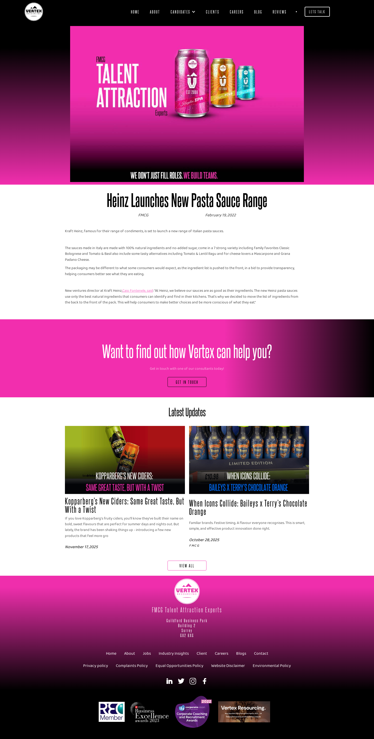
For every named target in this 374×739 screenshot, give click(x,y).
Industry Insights (174, 653)
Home (135, 11)
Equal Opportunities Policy (179, 666)
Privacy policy (95, 666)
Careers (237, 11)
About (155, 11)
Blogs (241, 653)
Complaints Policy (132, 666)
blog (258, 11)
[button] (183, 12)
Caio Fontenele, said (137, 291)
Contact (261, 653)
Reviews (280, 11)
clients (212, 11)
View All (187, 565)
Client (202, 653)
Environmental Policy (272, 666)
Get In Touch (187, 381)
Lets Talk (317, 11)
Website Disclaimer (228, 666)
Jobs (147, 653)
